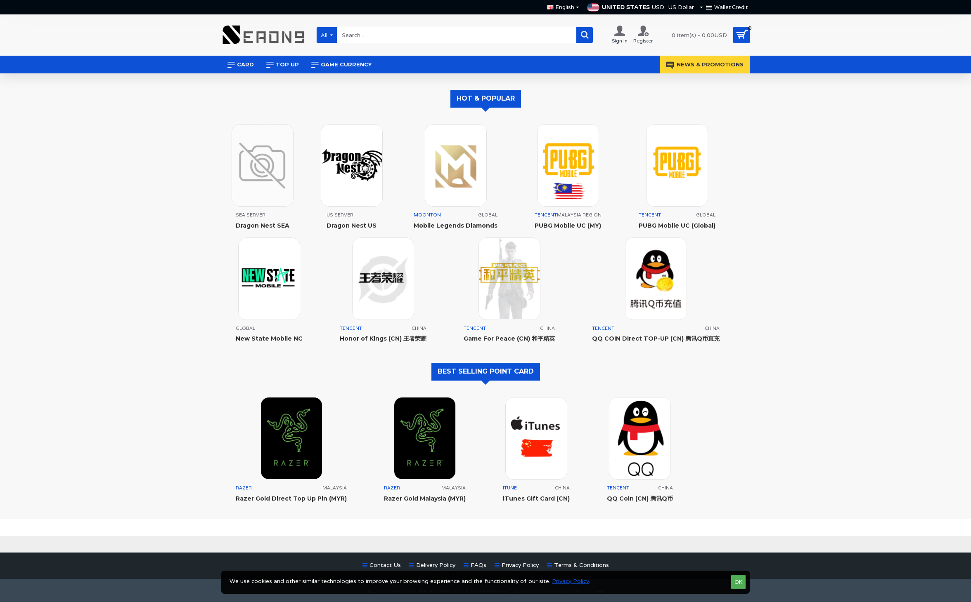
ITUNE (510, 488)
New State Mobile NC (269, 338)
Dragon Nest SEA (262, 225)
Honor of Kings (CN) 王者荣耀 (383, 338)
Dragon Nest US (352, 225)
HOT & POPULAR (486, 98)
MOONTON (427, 215)
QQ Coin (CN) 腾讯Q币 (640, 498)
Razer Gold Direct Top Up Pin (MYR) (291, 498)
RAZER (244, 488)
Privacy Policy (570, 581)
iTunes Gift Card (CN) (536, 498)
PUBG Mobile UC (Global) (677, 225)
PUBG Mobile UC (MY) (568, 225)
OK (738, 582)
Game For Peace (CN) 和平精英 (509, 338)
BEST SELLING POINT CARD (486, 371)
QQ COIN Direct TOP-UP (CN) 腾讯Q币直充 (656, 338)
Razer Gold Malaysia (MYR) (425, 498)
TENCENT (546, 215)
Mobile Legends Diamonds (455, 225)
